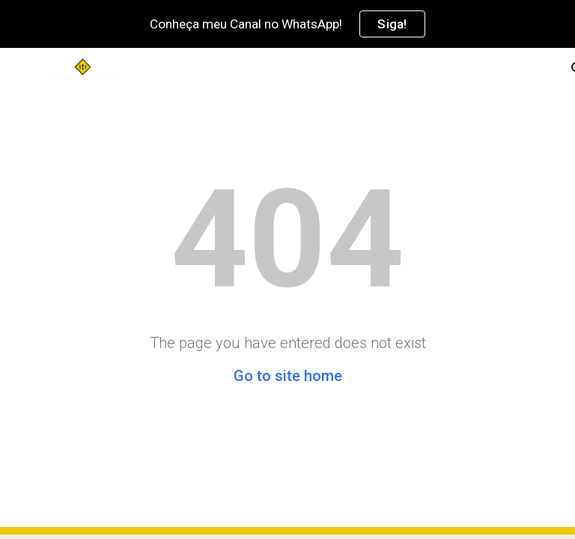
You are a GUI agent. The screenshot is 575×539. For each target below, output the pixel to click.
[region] (287, 24)
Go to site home (288, 376)
